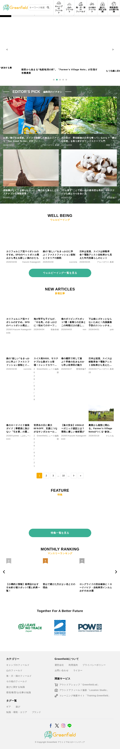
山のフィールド (14, 669)
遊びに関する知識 (15, 685)
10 (63, 475)
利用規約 (73, 663)
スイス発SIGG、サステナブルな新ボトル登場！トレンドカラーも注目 (46, 362)
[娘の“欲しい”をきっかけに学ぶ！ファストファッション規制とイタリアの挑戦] (60, 226)
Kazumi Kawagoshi (31, 262)
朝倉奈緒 (55, 329)
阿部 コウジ (111, 145)
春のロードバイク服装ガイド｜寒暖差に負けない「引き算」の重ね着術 (17, 428)
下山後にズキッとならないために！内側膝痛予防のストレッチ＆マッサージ (100, 322)
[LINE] (69, 722)
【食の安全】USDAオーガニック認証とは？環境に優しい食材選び (72, 428)
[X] (57, 722)
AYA (57, 198)
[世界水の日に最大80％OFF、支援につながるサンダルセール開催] (46, 406)
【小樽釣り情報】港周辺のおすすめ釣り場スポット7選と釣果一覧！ (60, 586)
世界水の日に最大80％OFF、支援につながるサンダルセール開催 (46, 428)
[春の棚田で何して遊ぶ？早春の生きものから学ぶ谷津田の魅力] (73, 339)
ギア (8, 705)
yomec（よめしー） (22, 436)
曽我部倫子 (112, 198)
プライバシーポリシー (94, 663)
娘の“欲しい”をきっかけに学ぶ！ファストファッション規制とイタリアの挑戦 (59, 254)
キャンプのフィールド (17, 663)
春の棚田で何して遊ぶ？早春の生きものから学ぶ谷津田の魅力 (72, 361)
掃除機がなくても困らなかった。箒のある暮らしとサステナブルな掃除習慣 (31, 192)
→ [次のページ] (74, 475)
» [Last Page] (80, 475)
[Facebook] (51, 722)
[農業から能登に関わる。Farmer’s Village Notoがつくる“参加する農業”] (101, 406)
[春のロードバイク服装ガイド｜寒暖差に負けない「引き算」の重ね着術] (18, 406)
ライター (77, 669)
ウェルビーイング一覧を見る (60, 273)
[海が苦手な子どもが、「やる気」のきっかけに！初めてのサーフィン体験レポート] (46, 300)
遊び (18, 705)
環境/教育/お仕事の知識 (18, 691)
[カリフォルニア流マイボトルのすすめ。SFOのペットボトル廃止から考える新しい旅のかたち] (23, 226)
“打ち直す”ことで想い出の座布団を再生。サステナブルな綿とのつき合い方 (88, 192)
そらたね (110, 436)
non (84, 329)
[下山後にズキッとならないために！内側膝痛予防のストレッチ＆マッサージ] (101, 300)
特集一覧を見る (60, 531)
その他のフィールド (16, 680)
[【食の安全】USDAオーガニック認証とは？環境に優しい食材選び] (73, 406)
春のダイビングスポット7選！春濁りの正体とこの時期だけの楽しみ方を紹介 (73, 322)
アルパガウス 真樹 (50, 145)
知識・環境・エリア (16, 710)
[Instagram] (63, 722)
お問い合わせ (62, 669)
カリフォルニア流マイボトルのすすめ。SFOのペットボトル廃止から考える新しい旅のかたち (22, 254)
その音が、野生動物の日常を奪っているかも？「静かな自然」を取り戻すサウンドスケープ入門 (89, 139)
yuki (112, 329)
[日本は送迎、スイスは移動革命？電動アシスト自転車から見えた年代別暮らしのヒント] (97, 226)
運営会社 (59, 663)
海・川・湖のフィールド (19, 674)
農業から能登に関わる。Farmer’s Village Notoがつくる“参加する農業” (100, 428)
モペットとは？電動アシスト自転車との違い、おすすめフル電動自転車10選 (22, 586)
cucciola (73, 262)
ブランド (36, 710)
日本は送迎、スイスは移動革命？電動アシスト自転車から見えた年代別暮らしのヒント (96, 254)
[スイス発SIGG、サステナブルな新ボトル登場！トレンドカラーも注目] (46, 339)
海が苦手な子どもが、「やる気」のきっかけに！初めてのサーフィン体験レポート (45, 322)
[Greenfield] (15, 6)
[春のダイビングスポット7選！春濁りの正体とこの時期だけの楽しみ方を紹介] (73, 300)
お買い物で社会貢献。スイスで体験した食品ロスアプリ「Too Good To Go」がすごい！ (31, 139)
